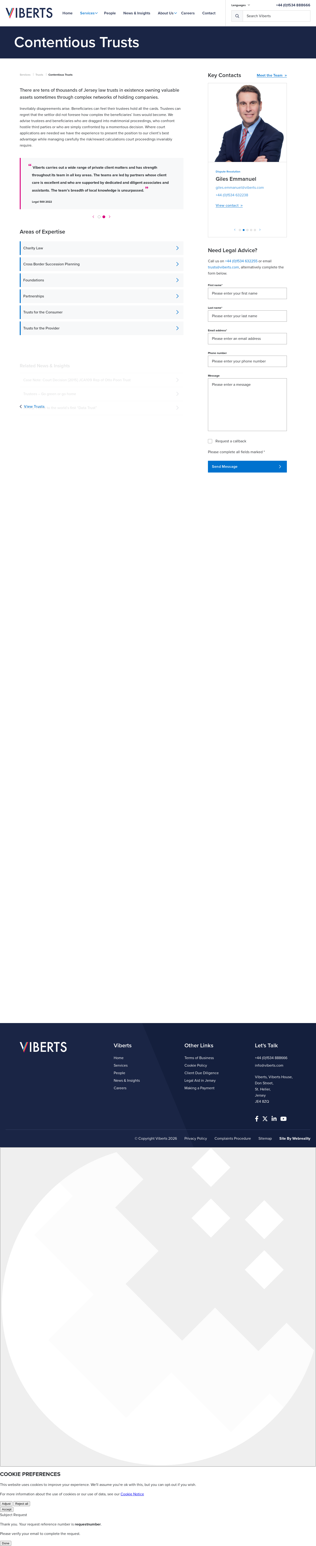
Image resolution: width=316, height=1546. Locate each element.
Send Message (246, 466)
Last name (215, 307)
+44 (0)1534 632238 (232, 195)
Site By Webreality (294, 1138)
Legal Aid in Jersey (200, 1080)
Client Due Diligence (201, 1073)
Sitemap (265, 1138)
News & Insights (136, 13)
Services (87, 13)
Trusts (39, 74)
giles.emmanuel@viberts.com (240, 187)
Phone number (217, 353)
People (110, 13)
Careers (188, 13)
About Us (166, 13)
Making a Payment (199, 1088)
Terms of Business (199, 1058)
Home (67, 13)
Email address (217, 330)
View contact (229, 206)
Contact (208, 13)
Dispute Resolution (228, 171)
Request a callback (230, 441)
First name (215, 285)
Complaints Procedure (233, 1138)
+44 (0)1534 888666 (293, 5)
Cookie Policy (195, 1065)
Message (214, 375)
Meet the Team (272, 76)
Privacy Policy (195, 1138)
